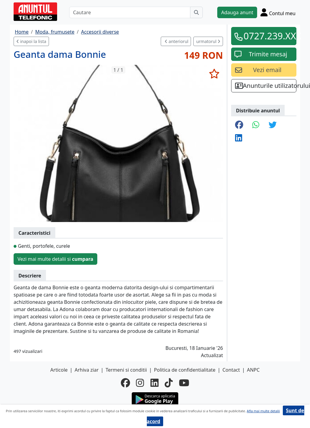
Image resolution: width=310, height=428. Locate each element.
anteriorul (176, 41)
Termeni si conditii (126, 370)
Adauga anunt (237, 12)
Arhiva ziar (86, 370)
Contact (231, 370)
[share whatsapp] (255, 125)
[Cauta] (196, 12)
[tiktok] (169, 383)
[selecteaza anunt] (214, 73)
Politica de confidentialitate (184, 370)
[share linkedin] (238, 138)
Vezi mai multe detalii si (55, 259)
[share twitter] (273, 125)
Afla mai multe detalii (263, 411)
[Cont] (278, 12)
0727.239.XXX (268, 35)
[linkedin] (154, 383)
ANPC (253, 370)
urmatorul (208, 41)
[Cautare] (129, 12)
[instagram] (140, 383)
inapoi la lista (31, 41)
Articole (59, 370)
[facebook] (125, 383)
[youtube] (184, 383)
